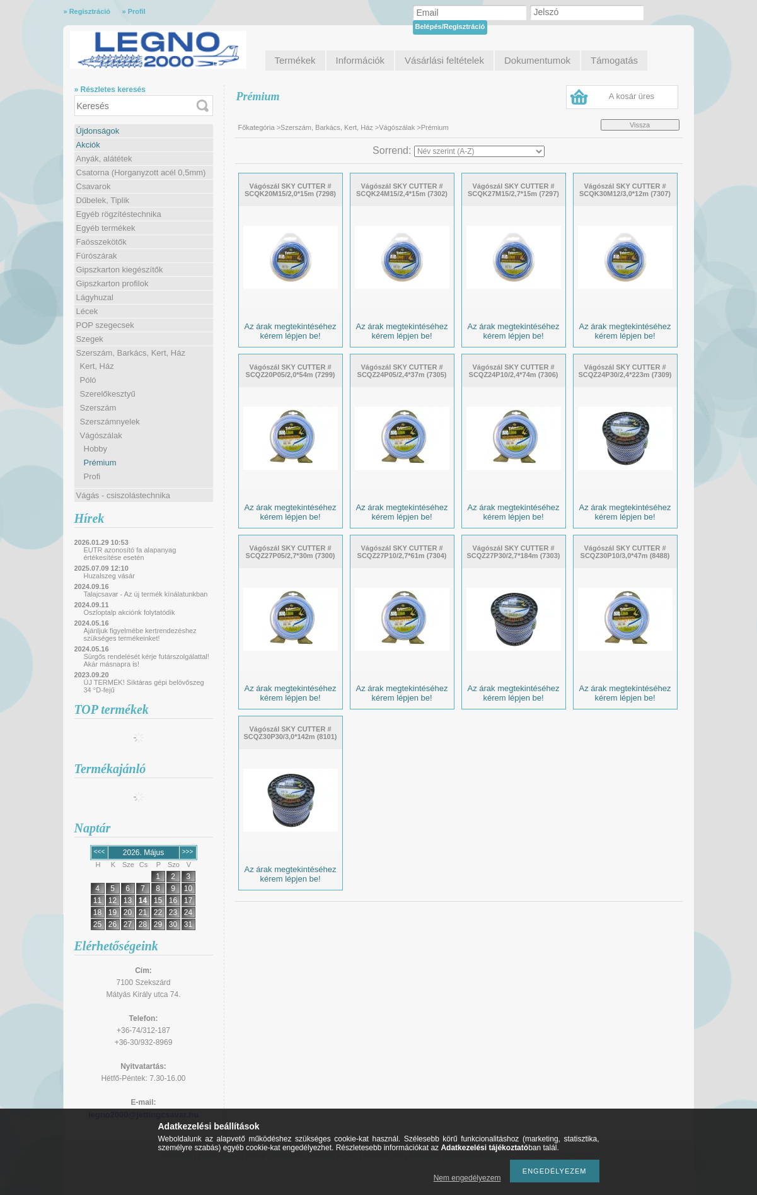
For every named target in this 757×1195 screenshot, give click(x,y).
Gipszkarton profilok (112, 283)
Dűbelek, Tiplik (103, 200)
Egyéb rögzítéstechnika (118, 214)
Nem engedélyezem (467, 1178)
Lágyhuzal (94, 297)
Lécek (87, 311)
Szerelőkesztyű (108, 394)
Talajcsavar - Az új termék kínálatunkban (146, 594)
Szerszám (98, 407)
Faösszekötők (101, 242)
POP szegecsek (105, 325)
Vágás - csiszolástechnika (123, 495)
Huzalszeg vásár (109, 576)
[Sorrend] (479, 151)
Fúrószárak (96, 255)
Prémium (100, 462)
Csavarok (93, 186)
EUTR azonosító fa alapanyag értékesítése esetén (130, 553)
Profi (92, 476)
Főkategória (256, 127)
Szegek (89, 339)
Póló (88, 380)
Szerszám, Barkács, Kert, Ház (130, 353)
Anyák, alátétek (104, 158)
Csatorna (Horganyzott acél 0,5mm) (141, 172)
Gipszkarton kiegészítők (119, 269)
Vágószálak (101, 435)
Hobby (96, 448)
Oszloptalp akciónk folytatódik (129, 612)
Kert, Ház (97, 366)
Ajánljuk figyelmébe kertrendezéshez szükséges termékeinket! (140, 634)
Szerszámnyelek (110, 421)
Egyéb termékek (106, 228)
